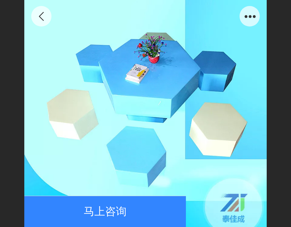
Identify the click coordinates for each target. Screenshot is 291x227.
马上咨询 (105, 211)
